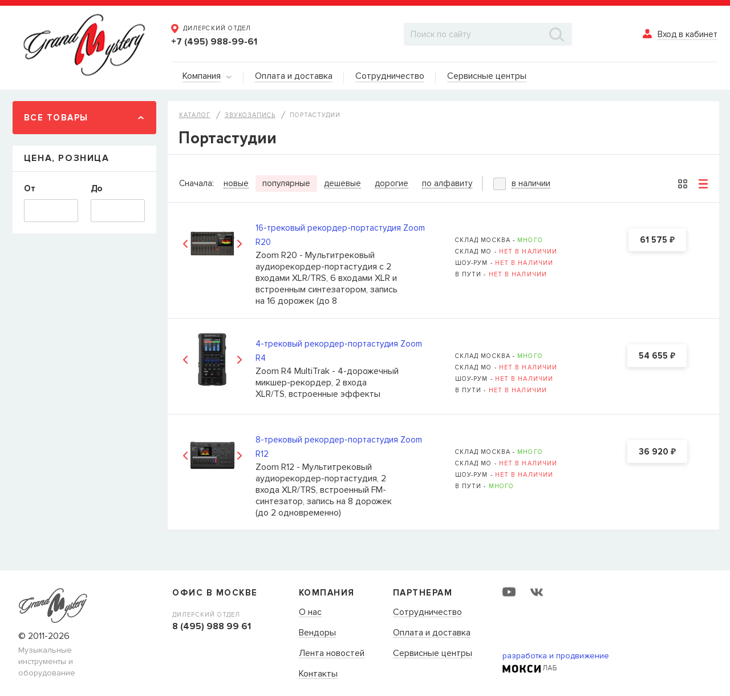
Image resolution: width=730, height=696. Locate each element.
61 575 (657, 240)
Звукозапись (250, 115)
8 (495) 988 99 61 (211, 626)
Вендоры (317, 633)
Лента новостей (331, 653)
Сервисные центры (432, 653)
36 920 (657, 452)
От (29, 188)
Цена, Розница (67, 158)
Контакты (318, 674)
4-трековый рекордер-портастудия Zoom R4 (339, 351)
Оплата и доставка (432, 633)
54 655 (657, 356)
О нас (310, 612)
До (96, 188)
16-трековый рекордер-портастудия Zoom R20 (340, 235)
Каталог (194, 115)
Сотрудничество (427, 612)
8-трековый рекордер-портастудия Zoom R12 (339, 447)
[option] (212, 243)
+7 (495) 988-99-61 (214, 41)
